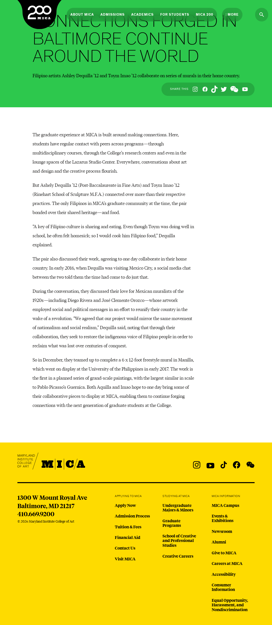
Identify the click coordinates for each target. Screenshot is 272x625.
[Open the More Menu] (232, 14)
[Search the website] (261, 14)
